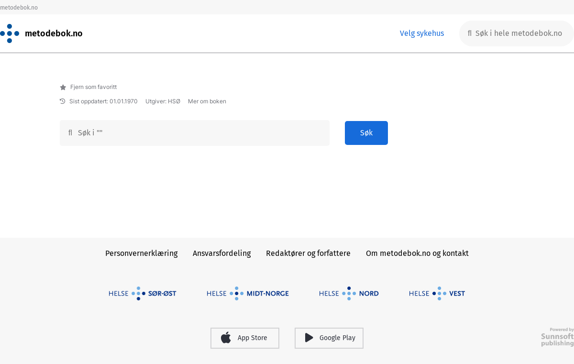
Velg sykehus (422, 33)
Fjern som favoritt (88, 86)
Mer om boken (207, 101)
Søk (366, 132)
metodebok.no (19, 7)
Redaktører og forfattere (308, 253)
